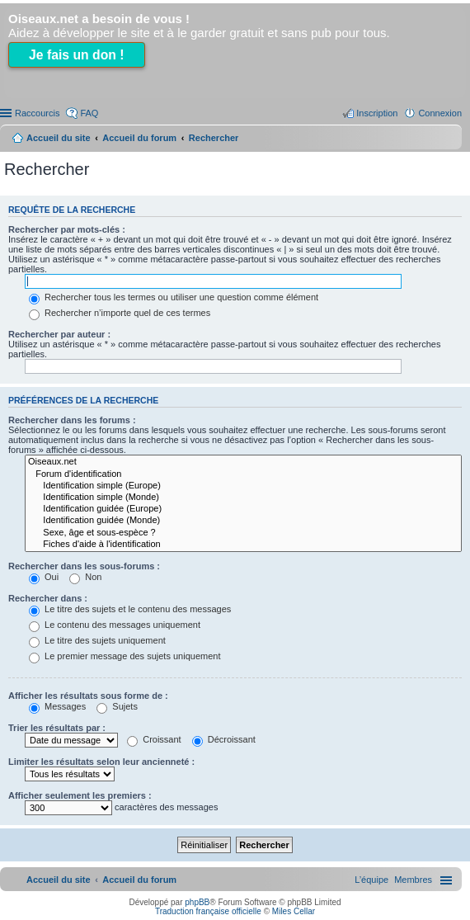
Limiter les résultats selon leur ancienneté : (101, 762)
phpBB (197, 902)
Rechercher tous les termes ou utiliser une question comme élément (173, 297)
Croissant (154, 739)
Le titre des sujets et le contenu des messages (130, 609)
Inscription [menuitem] (376, 113)
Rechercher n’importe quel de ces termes (119, 313)
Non (85, 577)
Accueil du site (58, 138)
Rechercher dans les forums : (72, 420)
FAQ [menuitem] (89, 113)
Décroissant (224, 739)
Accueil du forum (139, 138)
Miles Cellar (293, 911)
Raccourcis (37, 113)
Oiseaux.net (243, 462)
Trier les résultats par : (57, 728)
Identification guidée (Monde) (243, 520)
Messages (57, 706)
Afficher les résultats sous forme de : (88, 696)
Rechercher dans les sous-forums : (84, 566)
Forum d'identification (243, 474)
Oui (44, 577)
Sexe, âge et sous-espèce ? (243, 533)
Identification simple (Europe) (243, 486)
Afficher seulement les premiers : (80, 795)
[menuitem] (413, 880)
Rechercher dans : (47, 598)
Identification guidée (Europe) (243, 509)
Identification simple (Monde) (243, 497)
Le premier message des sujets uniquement (124, 656)
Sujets (117, 706)
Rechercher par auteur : (59, 334)
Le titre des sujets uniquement (97, 640)
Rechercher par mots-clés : (66, 229)
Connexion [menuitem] (440, 113)
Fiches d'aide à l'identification (243, 544)
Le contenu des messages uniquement (114, 625)
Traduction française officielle (208, 911)
